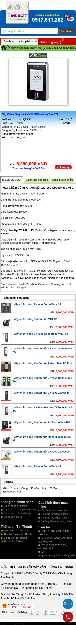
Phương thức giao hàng (54, 517)
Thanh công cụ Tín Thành (18, 534)
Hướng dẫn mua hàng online (56, 521)
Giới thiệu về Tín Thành (16, 530)
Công (24, 488)
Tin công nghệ (51, 42)
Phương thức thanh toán (54, 514)
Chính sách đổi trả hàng (17, 513)
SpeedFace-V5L (12, 491)
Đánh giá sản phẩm (62, 179)
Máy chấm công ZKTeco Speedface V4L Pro (41, 333)
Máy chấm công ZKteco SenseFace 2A (38, 304)
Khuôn (35, 488)
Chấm (14, 488)
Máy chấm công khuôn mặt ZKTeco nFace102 (42, 422)
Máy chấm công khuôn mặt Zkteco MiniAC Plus (43, 363)
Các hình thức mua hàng (54, 510)
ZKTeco (54, 488)
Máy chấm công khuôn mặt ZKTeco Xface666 (42, 392)
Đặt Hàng (63, 167)
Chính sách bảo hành (37, 179)
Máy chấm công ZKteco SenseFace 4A (38, 466)
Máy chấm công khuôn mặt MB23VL (36, 319)
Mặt (44, 488)
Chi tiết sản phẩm (11, 180)
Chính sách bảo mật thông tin (20, 509)
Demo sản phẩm (13, 516)
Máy (5, 488)
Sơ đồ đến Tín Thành (15, 537)
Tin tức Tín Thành (13, 541)
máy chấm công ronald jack (14, 623)
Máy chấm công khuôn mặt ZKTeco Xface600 (42, 451)
